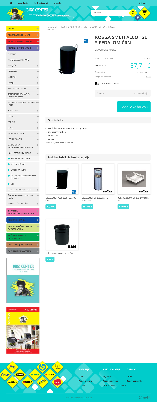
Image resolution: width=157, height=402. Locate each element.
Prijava (143, 3)
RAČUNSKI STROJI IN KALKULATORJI (17, 237)
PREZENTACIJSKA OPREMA (20, 244)
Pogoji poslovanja (110, 381)
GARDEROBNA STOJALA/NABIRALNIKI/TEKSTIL (21, 146)
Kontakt (57, 3)
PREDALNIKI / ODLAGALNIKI (19, 189)
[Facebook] (137, 17)
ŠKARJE (11, 82)
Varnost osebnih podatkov (114, 385)
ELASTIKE (12, 54)
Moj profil (107, 376)
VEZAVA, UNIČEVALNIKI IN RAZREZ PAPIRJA (20, 227)
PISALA (11, 28)
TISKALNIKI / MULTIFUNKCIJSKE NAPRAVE (21, 212)
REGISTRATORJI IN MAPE (19, 35)
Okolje (129, 376)
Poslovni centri (41, 3)
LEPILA (11, 116)
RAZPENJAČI (13, 71)
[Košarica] (145, 14)
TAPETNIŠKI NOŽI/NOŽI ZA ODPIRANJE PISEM (19, 95)
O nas (81, 376)
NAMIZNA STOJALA (16, 133)
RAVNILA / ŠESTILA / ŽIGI (18, 203)
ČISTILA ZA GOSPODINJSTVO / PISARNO (23, 177)
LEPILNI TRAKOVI (15, 139)
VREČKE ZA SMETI (18, 170)
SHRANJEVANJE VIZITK (17, 88)
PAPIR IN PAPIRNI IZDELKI (20, 41)
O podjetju (23, 3)
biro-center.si (51, 27)
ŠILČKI (10, 127)
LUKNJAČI (12, 77)
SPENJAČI (12, 65)
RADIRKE (11, 122)
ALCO (148, 76)
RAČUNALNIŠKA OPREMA (19, 251)
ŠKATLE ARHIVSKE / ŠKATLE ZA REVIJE (20, 196)
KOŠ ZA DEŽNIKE (18, 164)
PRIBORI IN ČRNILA (17, 220)
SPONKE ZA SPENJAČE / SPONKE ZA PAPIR (23, 103)
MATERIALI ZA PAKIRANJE (18, 60)
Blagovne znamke (134, 381)
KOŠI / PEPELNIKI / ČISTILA (19, 153)
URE (12, 184)
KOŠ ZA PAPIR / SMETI (20, 158)
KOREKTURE (13, 110)
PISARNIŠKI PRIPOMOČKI (19, 47)
